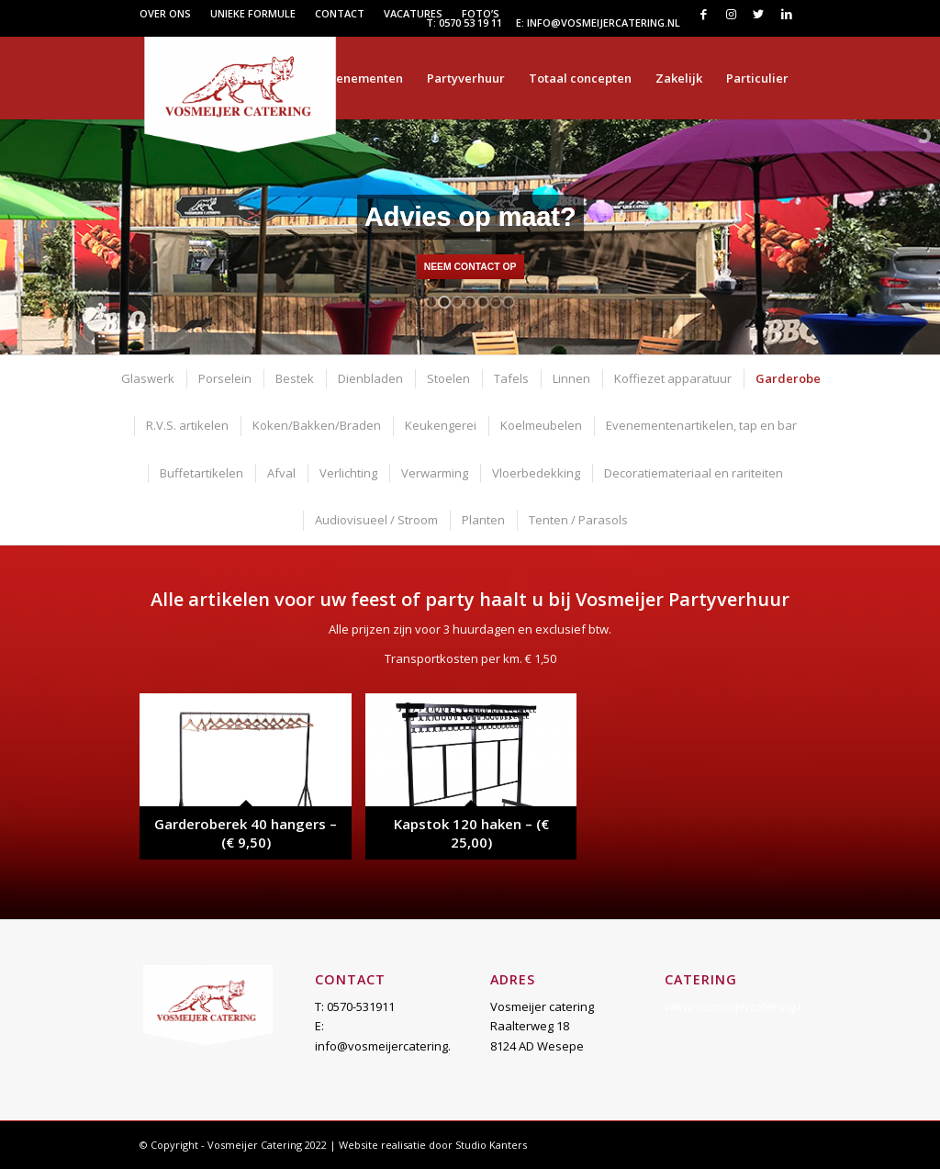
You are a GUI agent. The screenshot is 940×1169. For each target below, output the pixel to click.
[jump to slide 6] (495, 302)
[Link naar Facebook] (703, 14)
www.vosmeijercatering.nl (736, 1006)
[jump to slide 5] (482, 302)
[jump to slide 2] (444, 302)
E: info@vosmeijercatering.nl (598, 22)
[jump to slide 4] (470, 302)
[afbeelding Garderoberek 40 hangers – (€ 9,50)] (252, 783)
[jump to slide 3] (457, 302)
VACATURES (413, 13)
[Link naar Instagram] (731, 14)
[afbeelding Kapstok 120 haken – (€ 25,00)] (477, 783)
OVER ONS (165, 13)
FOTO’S (480, 13)
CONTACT (339, 13)
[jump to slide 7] (508, 302)
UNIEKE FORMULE (253, 13)
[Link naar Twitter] (758, 14)
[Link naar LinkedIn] (786, 14)
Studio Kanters (491, 1145)
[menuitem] (170, 13)
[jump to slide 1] (431, 302)
